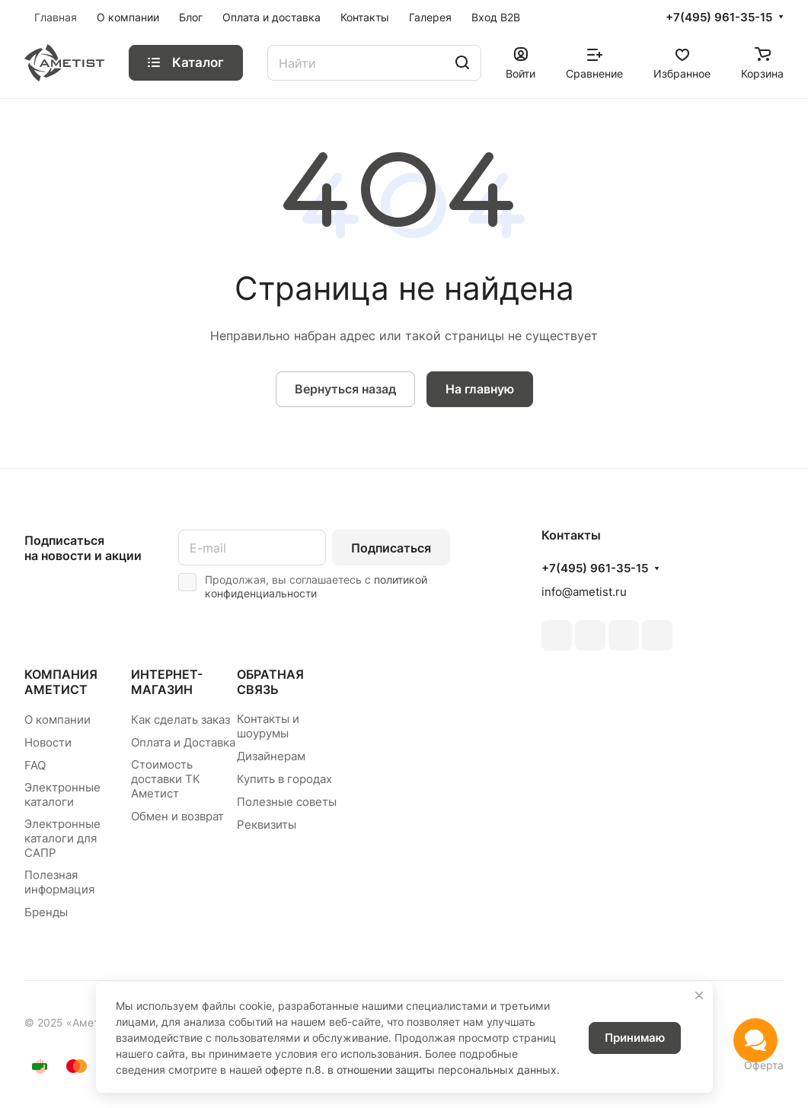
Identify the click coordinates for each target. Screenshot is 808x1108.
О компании (57, 719)
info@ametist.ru (584, 591)
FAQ (35, 765)
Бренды (46, 912)
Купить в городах (284, 779)
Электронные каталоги (62, 794)
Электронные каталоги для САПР (62, 838)
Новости (48, 742)
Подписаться (391, 548)
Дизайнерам (271, 756)
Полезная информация (59, 882)
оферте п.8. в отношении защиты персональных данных (411, 1069)
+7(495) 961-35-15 (719, 17)
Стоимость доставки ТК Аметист (165, 779)
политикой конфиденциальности (316, 586)
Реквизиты (266, 824)
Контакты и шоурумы (268, 726)
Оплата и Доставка (183, 742)
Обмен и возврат (177, 816)
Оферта (764, 1065)
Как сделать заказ (180, 719)
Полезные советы (287, 801)
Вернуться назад (345, 388)
